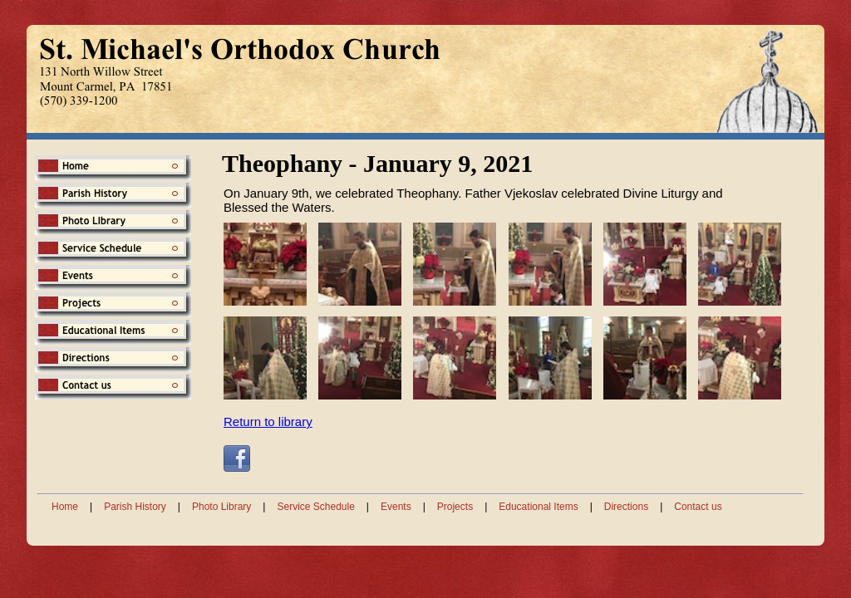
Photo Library (221, 506)
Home (65, 506)
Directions (626, 506)
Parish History (135, 506)
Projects (455, 506)
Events (396, 506)
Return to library (268, 421)
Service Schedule (315, 506)
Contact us (697, 506)
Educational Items (538, 506)
